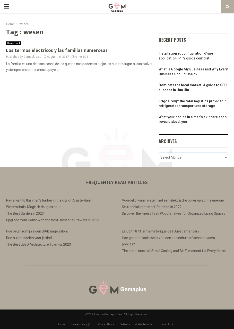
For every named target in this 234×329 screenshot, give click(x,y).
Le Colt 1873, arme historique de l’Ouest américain (160, 231)
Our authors (106, 324)
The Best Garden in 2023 (25, 213)
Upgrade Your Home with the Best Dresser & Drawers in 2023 (52, 220)
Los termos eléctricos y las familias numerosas (57, 50)
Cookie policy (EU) (81, 324)
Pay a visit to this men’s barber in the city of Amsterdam (48, 200)
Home (61, 324)
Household (13, 43)
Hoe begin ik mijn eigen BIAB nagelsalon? (37, 231)
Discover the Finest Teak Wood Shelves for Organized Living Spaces (173, 213)
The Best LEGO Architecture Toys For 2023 (38, 244)
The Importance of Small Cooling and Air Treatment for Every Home (174, 251)
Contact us (165, 324)
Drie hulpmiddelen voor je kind (29, 238)
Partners (124, 324)
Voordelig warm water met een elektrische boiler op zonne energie (173, 200)
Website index (144, 324)
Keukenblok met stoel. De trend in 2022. (152, 207)
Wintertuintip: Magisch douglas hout (33, 207)
